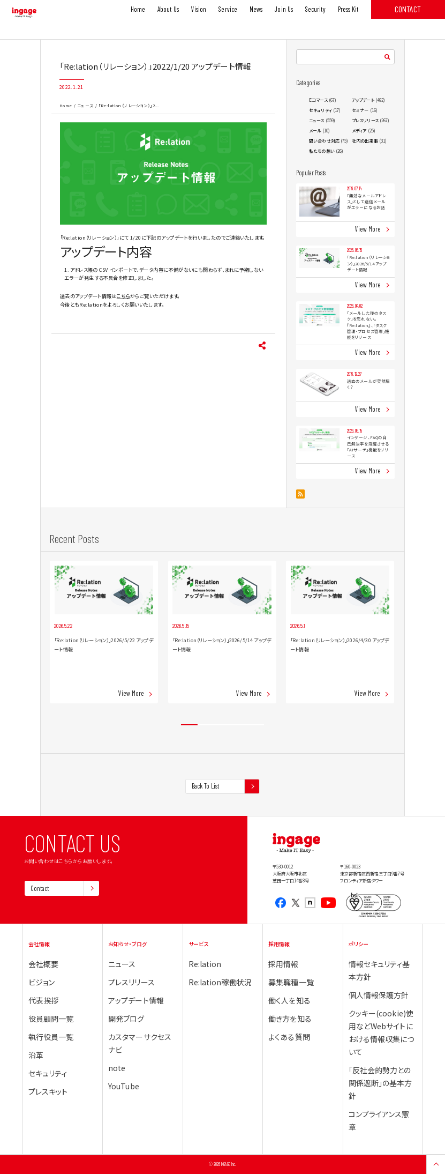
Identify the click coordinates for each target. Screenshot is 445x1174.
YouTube (123, 1086)
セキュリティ (320, 110)
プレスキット (48, 1091)
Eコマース (318, 100)
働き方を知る (290, 1018)
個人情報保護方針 (379, 995)
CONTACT (408, 9)
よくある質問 (289, 1036)
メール (315, 130)
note (116, 1067)
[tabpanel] (104, 632)
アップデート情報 (136, 1000)
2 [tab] (206, 724)
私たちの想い (322, 151)
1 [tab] (189, 724)
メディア (359, 130)
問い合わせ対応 (324, 141)
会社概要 (43, 963)
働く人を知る (289, 1000)
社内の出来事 (365, 141)
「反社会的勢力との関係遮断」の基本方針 (380, 1083)
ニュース (85, 105)
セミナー (360, 110)
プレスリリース (365, 120)
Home (65, 105)
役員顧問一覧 (51, 1018)
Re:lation (205, 963)
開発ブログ (126, 1018)
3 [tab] (222, 724)
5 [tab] (255, 724)
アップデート (363, 100)
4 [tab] (239, 724)
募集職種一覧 (291, 982)
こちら (123, 296)
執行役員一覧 (51, 1036)
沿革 (35, 1055)
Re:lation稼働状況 (220, 982)
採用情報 (283, 963)
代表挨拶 (43, 1000)
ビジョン (41, 982)
